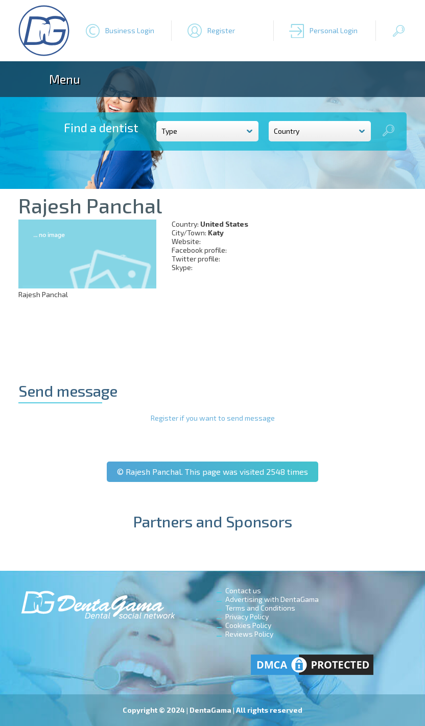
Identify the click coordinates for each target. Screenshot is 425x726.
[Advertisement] (343, 283)
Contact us (243, 590)
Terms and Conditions (260, 607)
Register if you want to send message (213, 418)
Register (221, 30)
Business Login (129, 30)
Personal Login (334, 30)
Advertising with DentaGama (272, 599)
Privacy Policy (247, 616)
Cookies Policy (248, 625)
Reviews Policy (249, 634)
